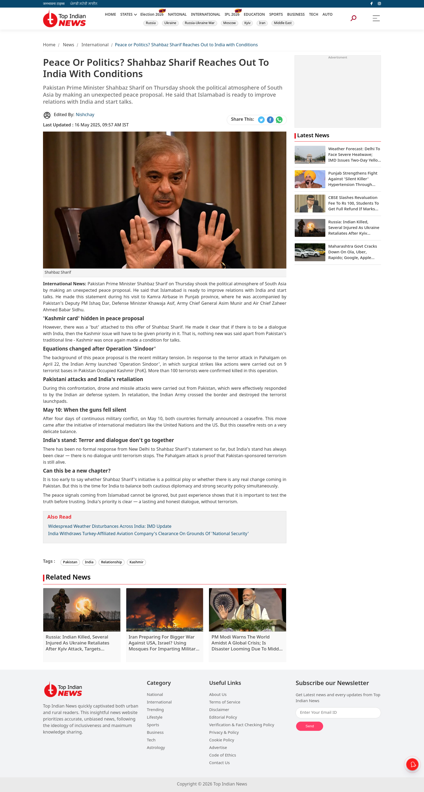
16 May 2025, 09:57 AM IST (86, 125)
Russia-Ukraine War (200, 23)
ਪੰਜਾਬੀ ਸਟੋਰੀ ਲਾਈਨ (83, 4)
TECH (313, 14)
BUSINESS (296, 14)
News (68, 45)
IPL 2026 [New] (232, 14)
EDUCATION (254, 14)
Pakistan (70, 562)
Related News (68, 578)
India (89, 562)
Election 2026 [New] (152, 14)
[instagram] (379, 4)
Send (310, 726)
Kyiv (247, 23)
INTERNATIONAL (205, 14)
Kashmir (136, 562)
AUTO (328, 14)
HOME (110, 14)
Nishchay (85, 115)
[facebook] (371, 4)
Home (49, 45)
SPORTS (276, 14)
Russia (150, 23)
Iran (262, 23)
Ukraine (170, 23)
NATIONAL (177, 14)
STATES (126, 14)
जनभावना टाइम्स (54, 4)
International (95, 45)
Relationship (111, 562)
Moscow (229, 23)
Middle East (283, 23)
